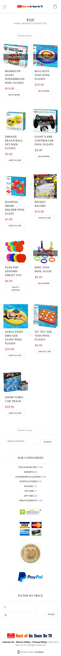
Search (47, 442)
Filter (51, 614)
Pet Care (29, 490)
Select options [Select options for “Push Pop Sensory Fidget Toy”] (16, 288)
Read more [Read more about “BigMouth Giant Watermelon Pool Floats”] (14, 95)
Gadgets (28, 471)
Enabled (39, 652)
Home (17, 23)
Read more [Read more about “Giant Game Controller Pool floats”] (44, 156)
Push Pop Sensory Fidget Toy (13, 271)
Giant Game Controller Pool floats (44, 140)
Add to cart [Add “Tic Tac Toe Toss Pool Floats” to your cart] (44, 351)
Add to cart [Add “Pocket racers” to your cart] (44, 218)
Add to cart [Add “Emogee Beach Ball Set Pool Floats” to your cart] (14, 160)
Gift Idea (28, 495)
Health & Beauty (28, 500)
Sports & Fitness (29, 481)
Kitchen (28, 486)
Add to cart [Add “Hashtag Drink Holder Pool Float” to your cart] (14, 225)
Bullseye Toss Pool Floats (42, 75)
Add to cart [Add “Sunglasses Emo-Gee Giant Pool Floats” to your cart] (14, 355)
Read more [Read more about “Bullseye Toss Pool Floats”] (44, 91)
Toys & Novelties (27, 467)
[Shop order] (30, 35)
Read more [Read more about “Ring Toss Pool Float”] (44, 283)
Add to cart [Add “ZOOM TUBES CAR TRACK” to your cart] (14, 413)
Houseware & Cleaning (28, 476)
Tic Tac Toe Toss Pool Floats (43, 335)
